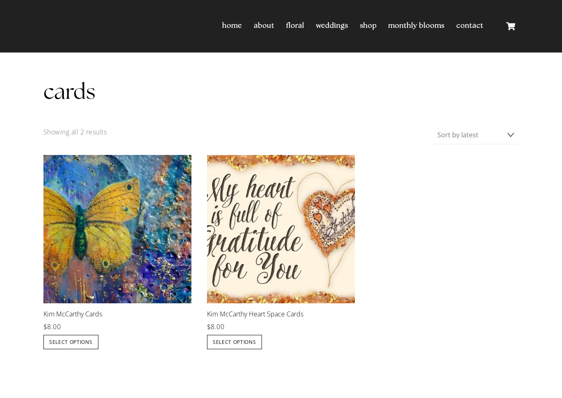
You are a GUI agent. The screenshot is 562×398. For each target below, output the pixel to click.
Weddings (332, 26)
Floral (295, 26)
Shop (368, 26)
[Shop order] (476, 135)
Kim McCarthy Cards (72, 314)
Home (232, 26)
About (264, 26)
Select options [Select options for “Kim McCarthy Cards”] (71, 342)
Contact (469, 26)
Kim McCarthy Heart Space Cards (255, 314)
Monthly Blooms (416, 26)
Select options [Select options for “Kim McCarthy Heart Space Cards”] (234, 342)
